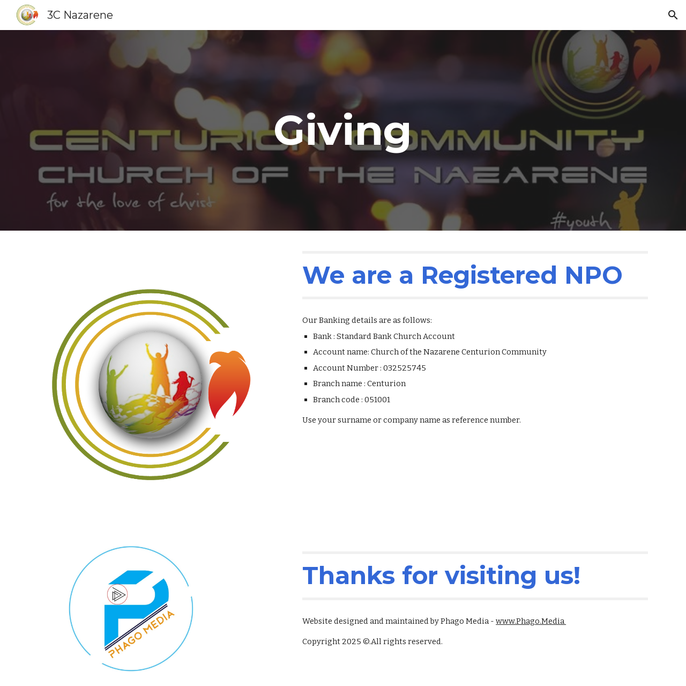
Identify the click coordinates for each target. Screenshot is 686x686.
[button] (673, 15)
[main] (343, 130)
